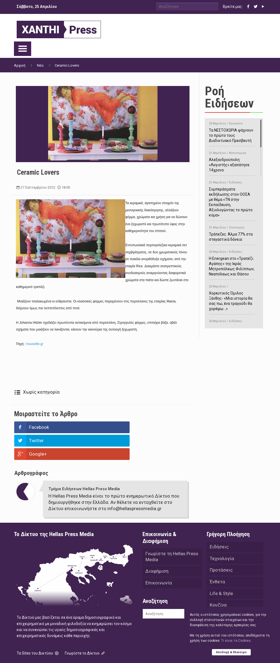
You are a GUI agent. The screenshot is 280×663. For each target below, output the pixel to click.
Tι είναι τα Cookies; (236, 640)
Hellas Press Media (84, 651)
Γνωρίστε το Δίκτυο (85, 626)
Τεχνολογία (222, 532)
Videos (217, 604)
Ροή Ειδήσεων (229, 97)
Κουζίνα (218, 580)
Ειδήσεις (219, 520)
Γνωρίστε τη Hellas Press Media (171, 530)
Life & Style (221, 568)
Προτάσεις (221, 544)
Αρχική (19, 65)
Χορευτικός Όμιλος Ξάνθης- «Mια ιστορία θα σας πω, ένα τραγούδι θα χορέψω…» (232, 297)
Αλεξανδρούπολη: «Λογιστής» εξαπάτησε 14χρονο (232, 160)
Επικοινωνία (158, 557)
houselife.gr (34, 344)
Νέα (40, 65)
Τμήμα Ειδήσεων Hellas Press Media (84, 462)
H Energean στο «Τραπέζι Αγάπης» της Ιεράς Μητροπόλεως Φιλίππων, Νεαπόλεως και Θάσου (232, 262)
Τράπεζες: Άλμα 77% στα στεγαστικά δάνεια (232, 233)
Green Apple (173, 651)
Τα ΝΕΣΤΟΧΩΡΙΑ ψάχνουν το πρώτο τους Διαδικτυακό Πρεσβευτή (232, 131)
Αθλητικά (220, 592)
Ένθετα (217, 556)
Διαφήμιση (156, 545)
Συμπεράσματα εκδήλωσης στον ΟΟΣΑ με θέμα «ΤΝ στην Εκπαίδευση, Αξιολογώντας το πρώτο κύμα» (232, 198)
